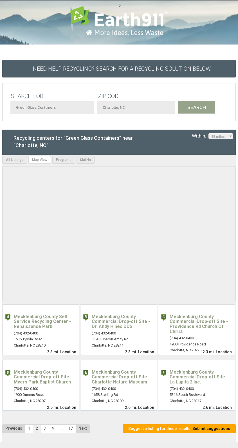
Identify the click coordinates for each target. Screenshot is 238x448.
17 (70, 428)
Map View (39, 160)
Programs (63, 160)
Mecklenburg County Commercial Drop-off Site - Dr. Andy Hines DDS (121, 321)
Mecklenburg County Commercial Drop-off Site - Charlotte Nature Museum (121, 377)
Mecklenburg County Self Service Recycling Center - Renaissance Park (42, 321)
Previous (13, 428)
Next (82, 428)
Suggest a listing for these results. (179, 428)
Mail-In (85, 160)
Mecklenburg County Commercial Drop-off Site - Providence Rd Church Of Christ (199, 324)
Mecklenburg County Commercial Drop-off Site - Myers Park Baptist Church (43, 377)
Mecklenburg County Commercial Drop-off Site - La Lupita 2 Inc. (199, 377)
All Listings (14, 160)
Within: (212, 136)
